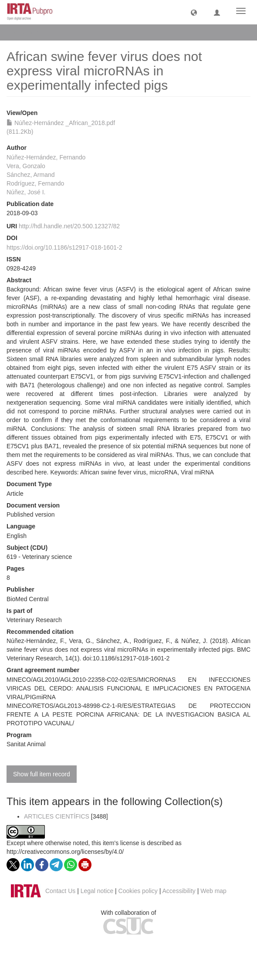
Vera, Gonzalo (26, 165)
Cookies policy (138, 890)
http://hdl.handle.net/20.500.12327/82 (69, 226)
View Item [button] (29, 32)
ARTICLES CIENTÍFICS (56, 816)
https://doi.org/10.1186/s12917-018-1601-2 (64, 247)
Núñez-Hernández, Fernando (46, 157)
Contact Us (60, 890)
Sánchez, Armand (31, 174)
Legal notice (97, 890)
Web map (213, 890)
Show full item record (41, 774)
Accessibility (179, 890)
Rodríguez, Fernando (35, 183)
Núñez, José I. (26, 192)
